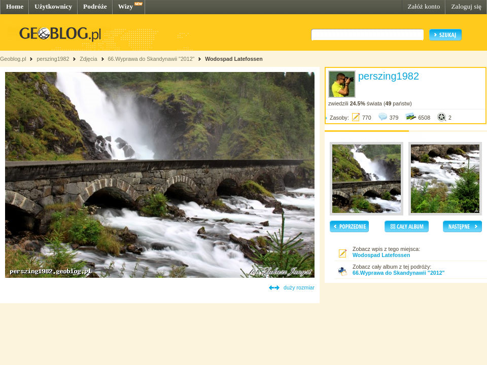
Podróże (95, 6)
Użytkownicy (53, 6)
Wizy (125, 6)
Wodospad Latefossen (233, 59)
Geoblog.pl (13, 59)
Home (14, 6)
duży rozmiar (299, 287)
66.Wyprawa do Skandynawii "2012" (151, 59)
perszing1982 (53, 59)
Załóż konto (423, 6)
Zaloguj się (466, 6)
